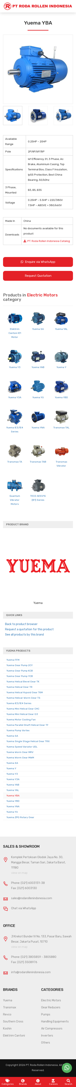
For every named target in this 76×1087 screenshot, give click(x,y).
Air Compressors (51, 1028)
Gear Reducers (50, 1007)
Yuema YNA (38, 427)
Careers (53, 1082)
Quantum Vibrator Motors (15, 500)
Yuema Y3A (14, 397)
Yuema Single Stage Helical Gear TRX (28, 741)
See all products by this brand (24, 634)
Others (45, 1042)
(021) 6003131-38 (33, 883)
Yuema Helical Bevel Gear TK (22, 681)
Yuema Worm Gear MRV (19, 752)
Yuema (7, 1000)
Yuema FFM (12, 659)
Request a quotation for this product (29, 629)
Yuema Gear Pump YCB (19, 676)
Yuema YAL (61, 329)
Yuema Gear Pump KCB (19, 670)
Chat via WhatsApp (23, 908)
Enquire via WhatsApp (38, 262)
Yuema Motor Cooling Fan (21, 719)
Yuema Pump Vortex (17, 730)
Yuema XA (12, 763)
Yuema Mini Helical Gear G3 (22, 714)
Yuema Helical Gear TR (19, 687)
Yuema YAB (38, 367)
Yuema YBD (61, 397)
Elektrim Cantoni (14, 1035)
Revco (7, 1014)
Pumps (45, 1014)
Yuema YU (38, 397)
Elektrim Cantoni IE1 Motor (15, 333)
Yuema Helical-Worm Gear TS (23, 697)
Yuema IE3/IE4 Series (18, 703)
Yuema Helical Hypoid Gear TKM (24, 692)
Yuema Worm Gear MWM (20, 757)
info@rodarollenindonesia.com (31, 972)
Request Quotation (38, 276)
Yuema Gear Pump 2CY (19, 665)
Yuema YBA (12, 795)
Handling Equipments (55, 1021)
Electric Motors (51, 1000)
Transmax (9, 1007)
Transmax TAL (61, 427)
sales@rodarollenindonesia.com (31, 898)
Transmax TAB (38, 461)
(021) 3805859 (31, 957)
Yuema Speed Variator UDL (21, 746)
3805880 (50, 957)
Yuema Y (61, 367)
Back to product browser (21, 624)
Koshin (7, 1028)
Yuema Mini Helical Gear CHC (22, 708)
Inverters (47, 1035)
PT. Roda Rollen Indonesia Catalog (47, 241)
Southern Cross (13, 1021)
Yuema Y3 (14, 367)
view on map (19, 873)
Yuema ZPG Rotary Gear (20, 817)
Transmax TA (14, 461)
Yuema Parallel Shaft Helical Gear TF (27, 725)
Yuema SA (38, 329)
